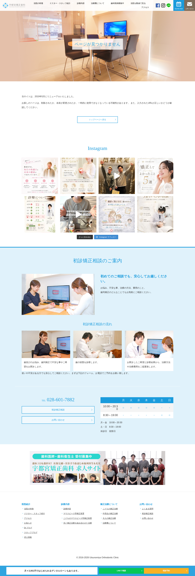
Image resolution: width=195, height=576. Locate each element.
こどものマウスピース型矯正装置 (77, 518)
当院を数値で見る (138, 3)
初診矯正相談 (179, 8)
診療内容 (80, 3)
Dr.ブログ (28, 528)
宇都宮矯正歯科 (14, 14)
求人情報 (28, 537)
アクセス (145, 7)
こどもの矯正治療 (110, 509)
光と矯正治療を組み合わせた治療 (77, 523)
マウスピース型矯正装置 (73, 513)
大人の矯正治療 (109, 518)
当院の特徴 (38, 3)
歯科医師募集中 (117, 3)
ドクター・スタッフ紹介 (60, 3)
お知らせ (28, 523)
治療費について (97, 3)
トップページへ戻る (97, 119)
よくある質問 (147, 509)
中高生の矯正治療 (110, 513)
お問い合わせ (190, 8)
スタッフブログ (30, 532)
